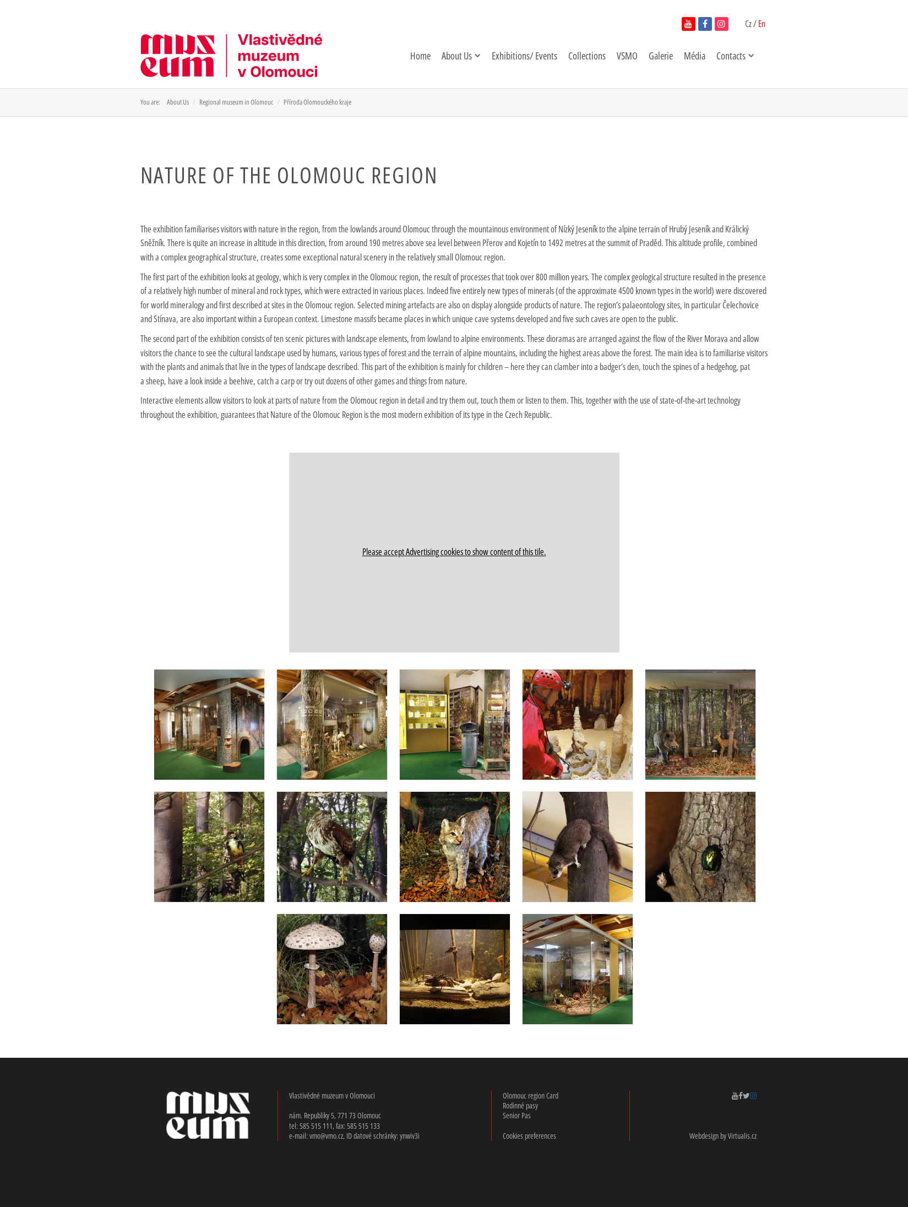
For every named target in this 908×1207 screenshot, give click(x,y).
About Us (461, 55)
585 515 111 (316, 1126)
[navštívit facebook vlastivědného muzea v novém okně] (705, 24)
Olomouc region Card (530, 1095)
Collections (587, 55)
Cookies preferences (529, 1135)
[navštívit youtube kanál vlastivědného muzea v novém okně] (688, 24)
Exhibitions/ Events (524, 55)
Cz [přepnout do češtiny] (749, 24)
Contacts (735, 55)
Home (420, 55)
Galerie (661, 55)
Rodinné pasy (520, 1105)
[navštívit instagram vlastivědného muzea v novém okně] (721, 24)
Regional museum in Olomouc (236, 102)
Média (694, 55)
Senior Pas (517, 1115)
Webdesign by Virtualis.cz (723, 1135)
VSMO (627, 55)
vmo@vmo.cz (326, 1135)
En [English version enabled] (761, 24)
